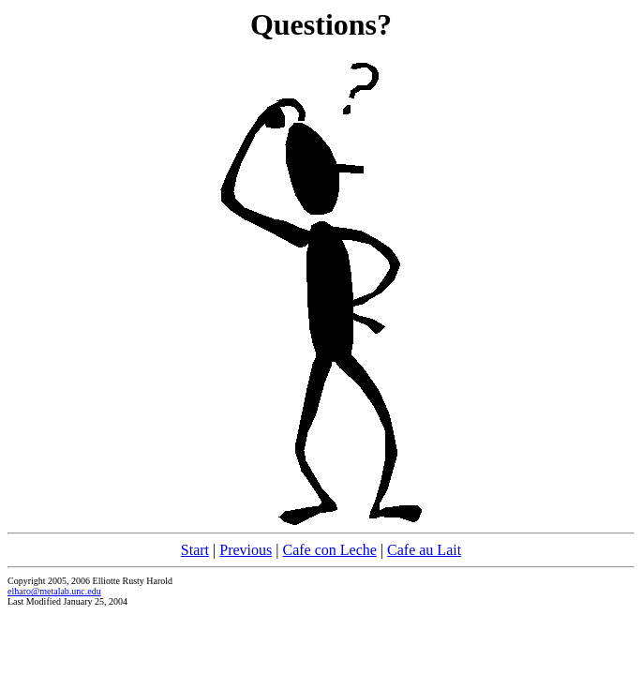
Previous (245, 550)
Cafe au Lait (424, 550)
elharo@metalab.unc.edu (54, 591)
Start (195, 550)
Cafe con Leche (329, 550)
